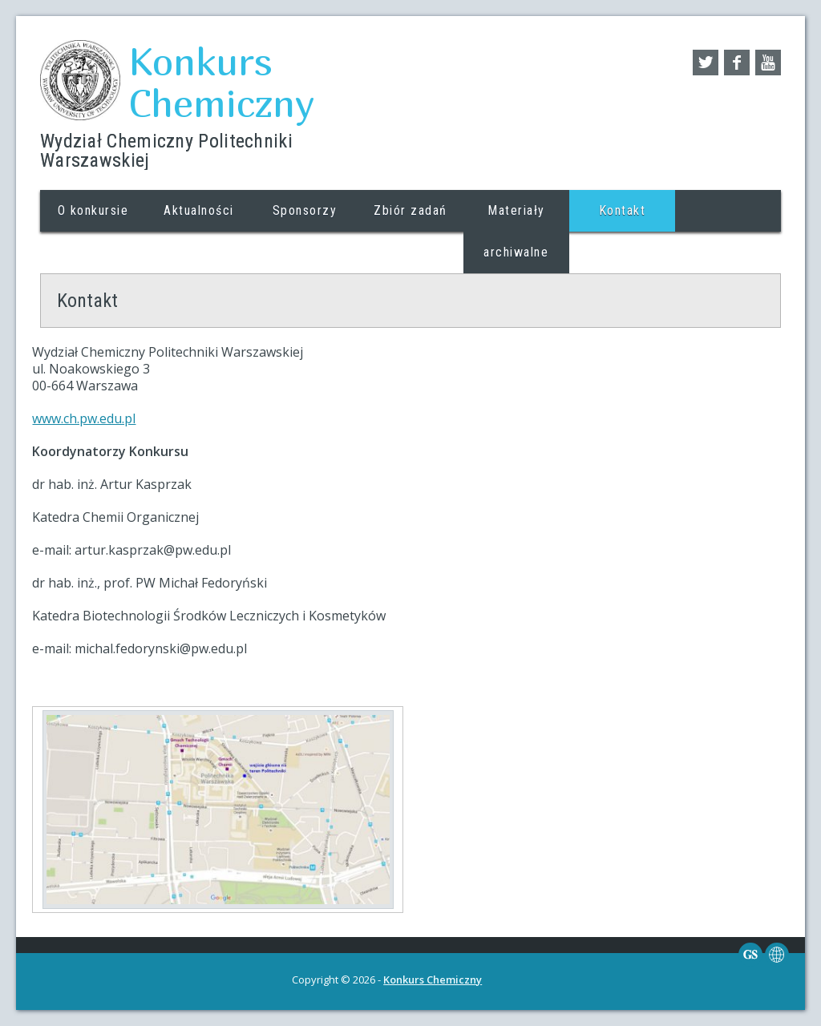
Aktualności (199, 210)
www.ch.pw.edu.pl (83, 418)
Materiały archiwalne (515, 231)
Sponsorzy (305, 210)
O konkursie (93, 210)
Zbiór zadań (410, 210)
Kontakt (622, 210)
